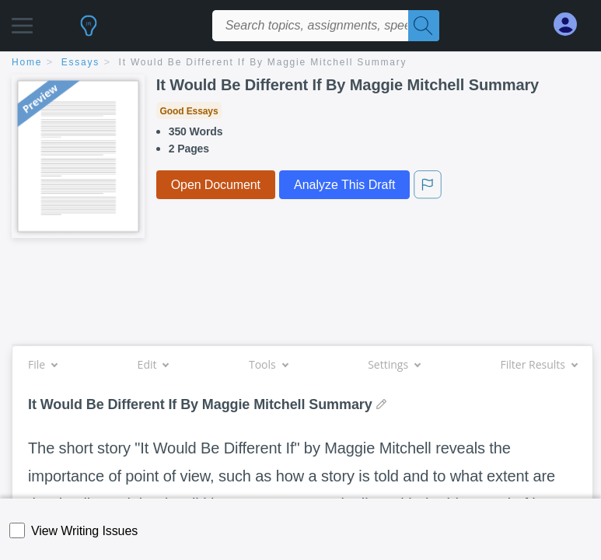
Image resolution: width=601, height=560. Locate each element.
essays (80, 62)
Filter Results (539, 364)
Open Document (215, 184)
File (42, 364)
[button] (22, 21)
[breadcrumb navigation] (300, 63)
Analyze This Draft (344, 184)
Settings (394, 364)
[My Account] (571, 24)
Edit (153, 364)
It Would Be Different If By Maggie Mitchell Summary (263, 62)
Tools (268, 364)
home (27, 62)
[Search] (423, 25)
